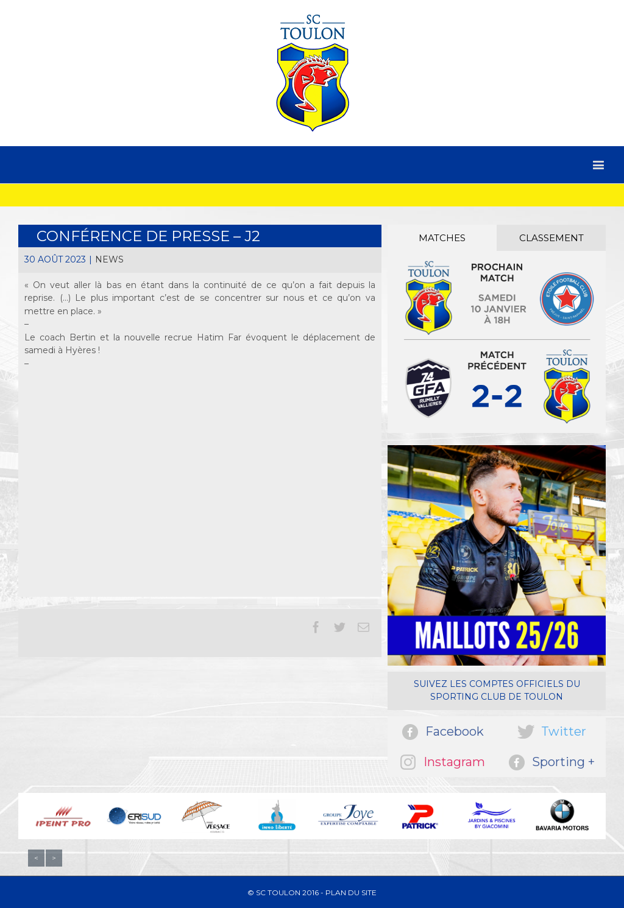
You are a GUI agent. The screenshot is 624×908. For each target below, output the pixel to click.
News (109, 259)
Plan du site (351, 892)
